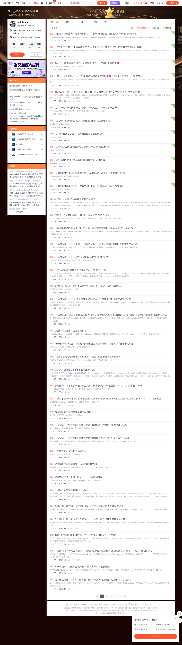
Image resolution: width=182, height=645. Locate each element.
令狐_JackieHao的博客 (23, 11)
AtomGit (38, 3)
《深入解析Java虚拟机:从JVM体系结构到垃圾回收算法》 (81, 120)
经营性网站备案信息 (125, 608)
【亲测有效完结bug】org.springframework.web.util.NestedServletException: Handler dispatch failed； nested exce (26, 117)
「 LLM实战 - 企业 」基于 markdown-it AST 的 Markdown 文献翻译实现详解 (91, 299)
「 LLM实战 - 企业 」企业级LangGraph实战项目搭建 (79, 257)
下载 (23, 3)
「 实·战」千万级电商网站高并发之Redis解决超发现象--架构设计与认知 (88, 425)
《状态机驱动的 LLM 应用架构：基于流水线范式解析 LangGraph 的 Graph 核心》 (94, 228)
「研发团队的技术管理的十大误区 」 (71, 490)
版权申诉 (136, 610)
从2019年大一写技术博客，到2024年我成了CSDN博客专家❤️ (83, 107)
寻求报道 (94, 604)
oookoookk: (14, 212)
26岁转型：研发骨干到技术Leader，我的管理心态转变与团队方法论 (87, 506)
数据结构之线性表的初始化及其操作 (25, 91)
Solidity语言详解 (20, 109)
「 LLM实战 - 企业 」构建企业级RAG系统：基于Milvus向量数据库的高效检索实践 (94, 244)
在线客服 (134, 604)
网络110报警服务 (78, 610)
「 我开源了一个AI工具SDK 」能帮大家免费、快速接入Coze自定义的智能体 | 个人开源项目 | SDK (102, 551)
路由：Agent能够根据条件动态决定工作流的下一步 (78, 270)
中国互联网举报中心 (92, 610)
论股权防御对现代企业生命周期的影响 (71, 412)
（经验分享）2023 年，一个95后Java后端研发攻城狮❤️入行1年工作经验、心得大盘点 (96, 76)
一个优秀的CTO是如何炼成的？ (68, 451)
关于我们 (69, 604)
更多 (61, 3)
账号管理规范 (116, 610)
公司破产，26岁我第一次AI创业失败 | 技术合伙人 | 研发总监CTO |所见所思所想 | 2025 (96, 385)
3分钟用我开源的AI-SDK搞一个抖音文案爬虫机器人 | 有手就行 (84, 535)
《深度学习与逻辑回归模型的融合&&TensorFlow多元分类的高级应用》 (88, 173)
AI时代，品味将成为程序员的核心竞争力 (72, 199)
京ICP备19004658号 (91, 608)
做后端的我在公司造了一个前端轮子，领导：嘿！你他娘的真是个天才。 (89, 519)
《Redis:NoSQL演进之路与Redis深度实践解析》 (77, 134)
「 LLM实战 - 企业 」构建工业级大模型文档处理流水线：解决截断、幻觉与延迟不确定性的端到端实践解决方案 (108, 314)
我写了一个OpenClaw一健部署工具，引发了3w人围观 (79, 215)
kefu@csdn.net (121, 604)
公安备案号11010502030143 (73, 608)
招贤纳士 (77, 604)
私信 (36, 55)
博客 (17, 3)
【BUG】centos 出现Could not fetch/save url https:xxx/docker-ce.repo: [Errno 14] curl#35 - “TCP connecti (105, 398)
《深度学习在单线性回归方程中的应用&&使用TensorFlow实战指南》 (87, 186)
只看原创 (54, 28)
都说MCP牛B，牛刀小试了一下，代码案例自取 (76, 477)
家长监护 (68, 610)
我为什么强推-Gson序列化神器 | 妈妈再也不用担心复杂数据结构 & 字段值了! (91, 579)
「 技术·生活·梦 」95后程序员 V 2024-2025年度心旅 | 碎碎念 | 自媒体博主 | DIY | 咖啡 (96, 47)
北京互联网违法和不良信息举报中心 (145, 608)
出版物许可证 (144, 610)
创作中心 (160, 3)
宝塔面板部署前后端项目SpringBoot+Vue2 (74, 464)
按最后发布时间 (143, 28)
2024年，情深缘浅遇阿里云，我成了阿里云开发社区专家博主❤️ (84, 63)
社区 (29, 3)
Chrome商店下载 (105, 610)
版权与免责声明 (126, 610)
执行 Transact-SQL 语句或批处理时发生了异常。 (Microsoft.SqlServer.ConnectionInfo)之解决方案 (26, 101)
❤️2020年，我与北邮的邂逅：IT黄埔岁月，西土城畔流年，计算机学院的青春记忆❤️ (95, 92)
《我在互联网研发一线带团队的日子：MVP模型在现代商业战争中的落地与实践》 (93, 34)
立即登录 (155, 636)
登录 (127, 3)
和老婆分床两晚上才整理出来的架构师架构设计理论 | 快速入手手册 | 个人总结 (92, 343)
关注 (17, 55)
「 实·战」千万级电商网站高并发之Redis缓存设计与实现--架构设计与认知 (89, 438)
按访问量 (155, 28)
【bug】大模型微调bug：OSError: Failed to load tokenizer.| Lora (85, 356)
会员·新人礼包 (140, 3)
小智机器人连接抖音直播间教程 (68, 330)
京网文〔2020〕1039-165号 (108, 608)
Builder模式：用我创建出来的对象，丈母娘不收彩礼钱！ (81, 566)
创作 (172, 3)
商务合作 (85, 604)
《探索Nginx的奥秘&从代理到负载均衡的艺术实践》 (79, 160)
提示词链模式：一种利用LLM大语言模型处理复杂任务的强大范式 (85, 286)
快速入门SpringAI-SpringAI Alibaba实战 (72, 370)
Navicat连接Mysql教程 (22, 86)
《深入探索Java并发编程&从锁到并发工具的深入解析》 (80, 147)
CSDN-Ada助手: (16, 174)
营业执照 (153, 610)
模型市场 (50, 2)
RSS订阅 (167, 28)
